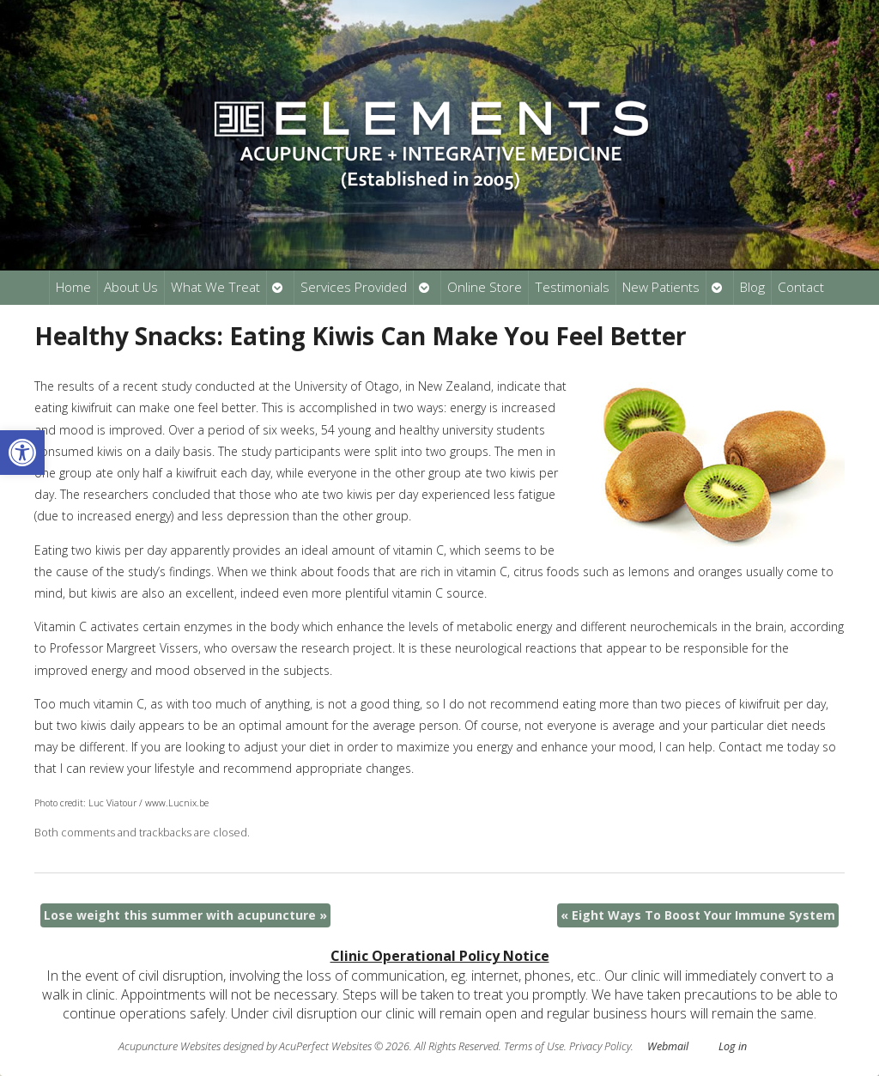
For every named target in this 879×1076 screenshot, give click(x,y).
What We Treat (215, 287)
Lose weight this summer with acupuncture (185, 915)
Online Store (484, 287)
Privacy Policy (600, 1046)
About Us (131, 287)
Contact (801, 287)
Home (73, 287)
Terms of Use (534, 1046)
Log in (732, 1046)
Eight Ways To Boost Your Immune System (698, 915)
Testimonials (572, 287)
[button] (22, 452)
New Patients (661, 287)
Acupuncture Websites (169, 1046)
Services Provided (353, 287)
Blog (752, 287)
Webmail (667, 1046)
